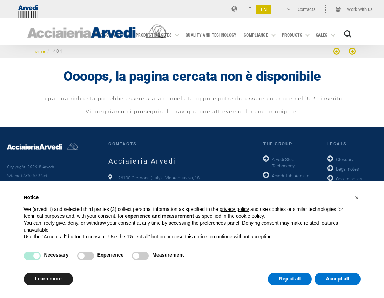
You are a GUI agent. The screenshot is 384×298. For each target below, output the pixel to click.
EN (264, 9)
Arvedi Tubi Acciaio (290, 175)
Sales (322, 35)
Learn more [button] (48, 279)
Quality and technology (211, 35)
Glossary (344, 159)
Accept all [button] (337, 279)
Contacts (301, 9)
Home (39, 51)
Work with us (354, 9)
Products (292, 35)
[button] (357, 197)
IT (249, 9)
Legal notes (347, 169)
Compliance (256, 35)
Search (348, 34)
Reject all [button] (290, 279)
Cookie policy (349, 178)
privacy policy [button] (234, 209)
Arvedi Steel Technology (283, 163)
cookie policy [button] (250, 216)
